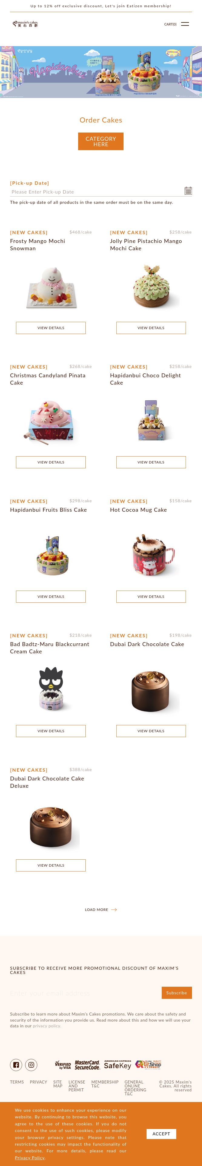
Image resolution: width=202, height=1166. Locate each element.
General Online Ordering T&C (136, 1088)
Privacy (38, 1082)
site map (57, 1084)
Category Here (101, 141)
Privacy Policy (30, 1157)
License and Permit (77, 1086)
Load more (101, 910)
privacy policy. (47, 1025)
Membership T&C (105, 1084)
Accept (162, 1133)
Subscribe (176, 992)
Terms (17, 1082)
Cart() (170, 24)
